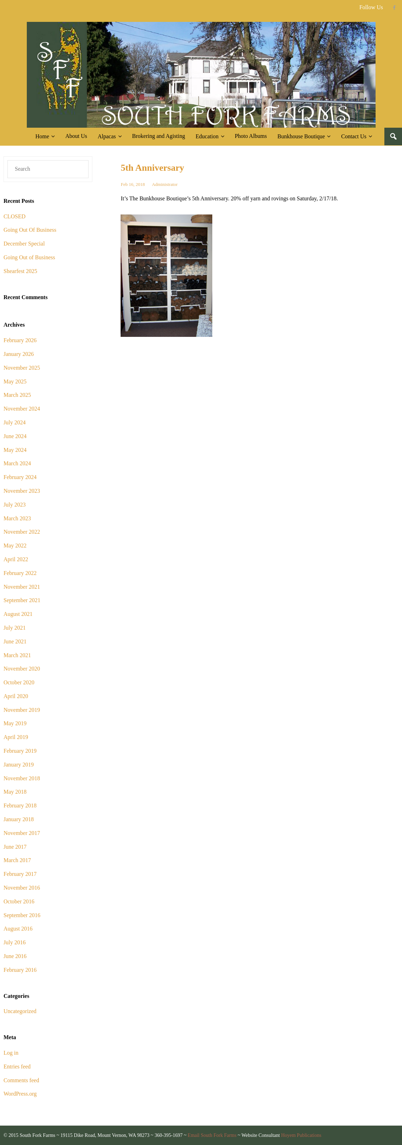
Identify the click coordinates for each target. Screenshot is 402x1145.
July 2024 (15, 422)
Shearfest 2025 (20, 271)
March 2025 (17, 395)
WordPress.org (20, 1094)
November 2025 (22, 368)
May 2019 (15, 723)
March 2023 (17, 518)
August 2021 (18, 614)
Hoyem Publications (301, 1135)
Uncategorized (20, 1011)
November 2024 (22, 409)
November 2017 (22, 833)
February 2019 (20, 751)
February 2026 (20, 340)
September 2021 (22, 600)
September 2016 (22, 915)
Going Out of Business (29, 257)
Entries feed (17, 1067)
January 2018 (19, 819)
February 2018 (20, 805)
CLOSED (14, 216)
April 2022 (16, 559)
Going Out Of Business (30, 230)
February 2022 (20, 573)
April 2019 (16, 737)
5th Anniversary (152, 168)
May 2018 (15, 792)
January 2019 (19, 765)
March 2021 (17, 655)
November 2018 (22, 778)
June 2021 (15, 641)
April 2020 (16, 696)
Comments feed (21, 1080)
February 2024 (20, 477)
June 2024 (15, 436)
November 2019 (22, 710)
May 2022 (15, 546)
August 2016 (18, 929)
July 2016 (15, 942)
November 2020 (22, 669)
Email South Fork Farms (212, 1135)
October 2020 (19, 682)
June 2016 (15, 956)
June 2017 (15, 847)
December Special (24, 244)
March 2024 (17, 463)
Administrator (165, 184)
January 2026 (19, 354)
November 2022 (22, 532)
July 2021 (15, 628)
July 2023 (15, 505)
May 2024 (15, 450)
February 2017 (20, 874)
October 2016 (19, 901)
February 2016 (20, 970)
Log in (11, 1053)
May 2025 (15, 381)
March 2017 (17, 860)
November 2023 (22, 491)
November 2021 (22, 587)
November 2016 (22, 888)
